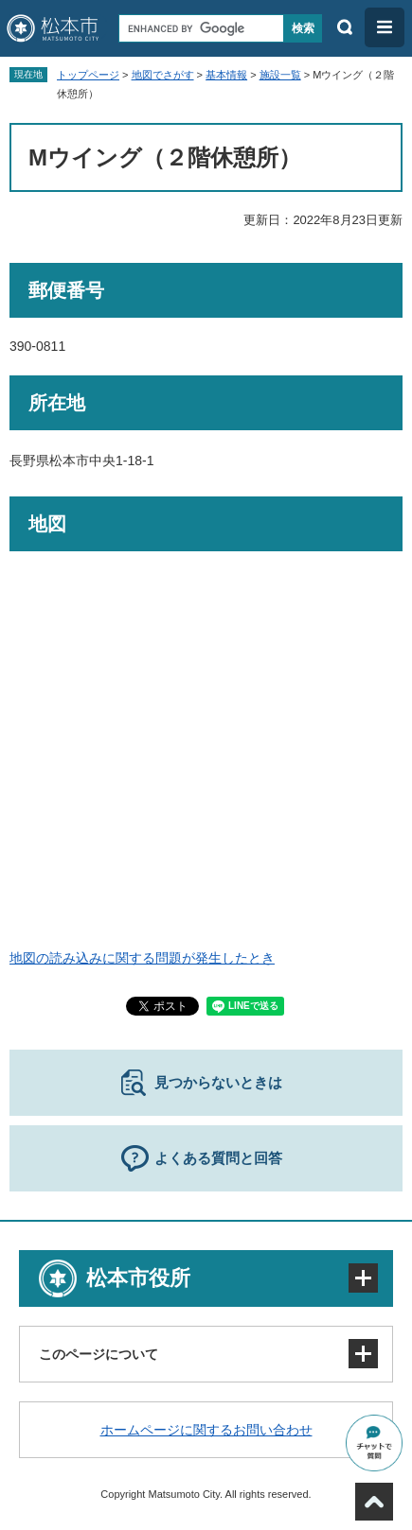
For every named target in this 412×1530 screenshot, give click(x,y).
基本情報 (226, 74)
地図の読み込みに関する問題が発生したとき (142, 957)
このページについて (98, 1354)
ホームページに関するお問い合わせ (206, 1429)
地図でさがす (163, 74)
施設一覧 (280, 74)
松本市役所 (138, 1278)
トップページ (88, 74)
